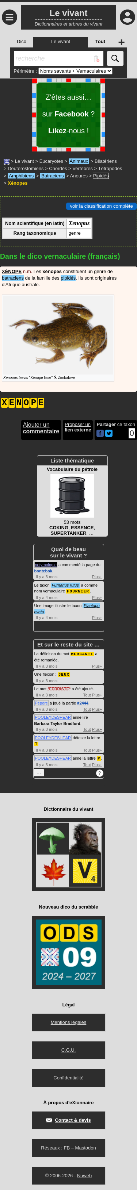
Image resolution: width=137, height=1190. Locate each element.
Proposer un (78, 427)
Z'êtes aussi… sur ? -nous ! (68, 114)
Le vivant (24, 161)
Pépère (41, 702)
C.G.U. (68, 1048)
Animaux (79, 161)
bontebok (43, 571)
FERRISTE (59, 688)
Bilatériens (106, 161)
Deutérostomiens (25, 168)
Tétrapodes (110, 168)
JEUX (63, 673)
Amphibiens (21, 175)
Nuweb (84, 1173)
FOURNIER (78, 591)
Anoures (79, 175)
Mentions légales (69, 1020)
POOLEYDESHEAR (53, 716)
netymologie (46, 565)
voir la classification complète (101, 206)
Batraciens (52, 175)
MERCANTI (82, 653)
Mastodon (85, 1146)
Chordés (58, 168)
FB (67, 1146)
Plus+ (97, 577)
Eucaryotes (51, 161)
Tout (87, 694)
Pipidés (101, 175)
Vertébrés (82, 168)
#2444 (82, 702)
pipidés (68, 278)
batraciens (13, 278)
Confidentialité (68, 1076)
